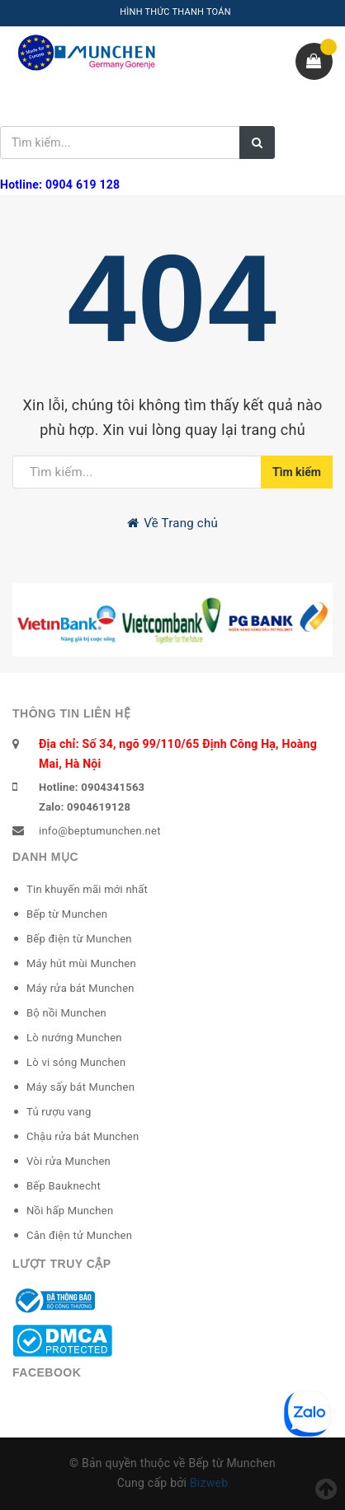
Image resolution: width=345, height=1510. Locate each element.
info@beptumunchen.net (100, 831)
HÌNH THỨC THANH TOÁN (175, 12)
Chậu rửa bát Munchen (82, 1136)
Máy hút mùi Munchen (81, 963)
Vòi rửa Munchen (68, 1161)
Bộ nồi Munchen (66, 1013)
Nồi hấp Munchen (69, 1210)
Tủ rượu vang (59, 1112)
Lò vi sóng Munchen (75, 1062)
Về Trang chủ (172, 523)
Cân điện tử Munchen (79, 1235)
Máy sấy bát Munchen (80, 1087)
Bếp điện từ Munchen (79, 939)
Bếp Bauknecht (63, 1186)
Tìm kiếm (296, 472)
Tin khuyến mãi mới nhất (87, 889)
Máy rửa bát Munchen (80, 988)
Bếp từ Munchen (66, 914)
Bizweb (209, 1482)
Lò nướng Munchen (74, 1037)
